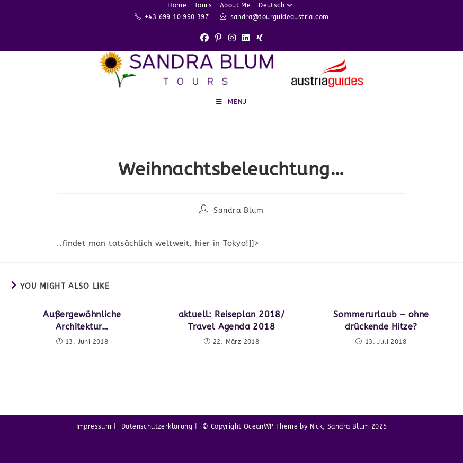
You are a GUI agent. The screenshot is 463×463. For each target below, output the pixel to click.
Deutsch (277, 5)
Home (176, 5)
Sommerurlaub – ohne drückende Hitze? (381, 320)
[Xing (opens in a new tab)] (259, 38)
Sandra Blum (238, 210)
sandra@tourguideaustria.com (279, 17)
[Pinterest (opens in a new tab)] (218, 38)
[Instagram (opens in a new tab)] (232, 38)
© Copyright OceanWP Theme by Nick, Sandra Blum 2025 (294, 426)
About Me (235, 5)
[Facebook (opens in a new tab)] (204, 38)
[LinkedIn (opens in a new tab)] (246, 38)
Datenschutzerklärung (156, 426)
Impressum (94, 426)
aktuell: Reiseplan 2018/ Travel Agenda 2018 (232, 320)
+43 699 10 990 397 (177, 17)
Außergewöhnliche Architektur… (82, 320)
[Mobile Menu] (231, 101)
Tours (203, 5)
